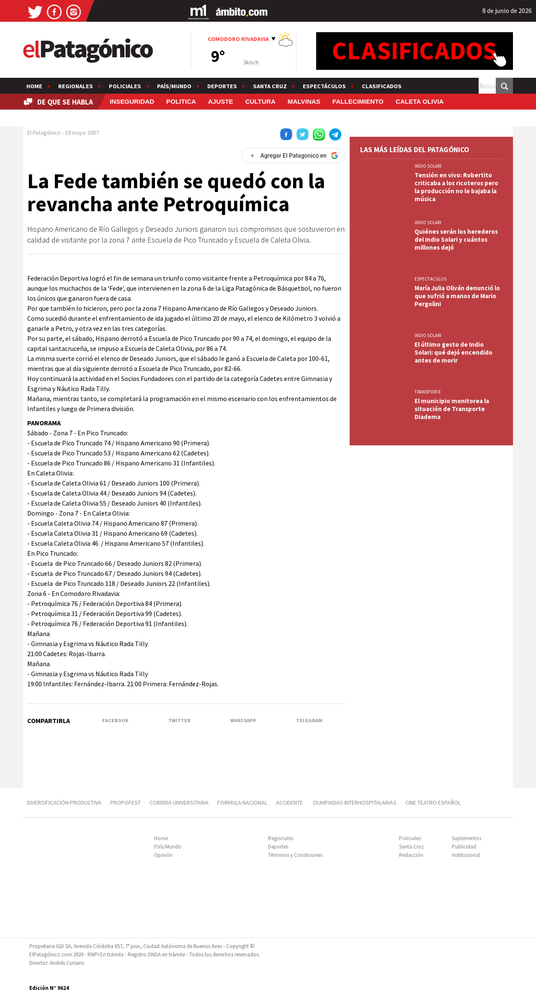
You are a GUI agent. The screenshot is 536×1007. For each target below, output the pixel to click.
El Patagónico (44, 132)
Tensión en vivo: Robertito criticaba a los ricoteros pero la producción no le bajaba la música (456, 187)
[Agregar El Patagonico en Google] (293, 155)
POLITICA (181, 101)
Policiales (125, 86)
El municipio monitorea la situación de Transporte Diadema (452, 409)
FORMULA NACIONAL (242, 802)
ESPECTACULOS (430, 279)
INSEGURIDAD (132, 101)
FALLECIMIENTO (358, 101)
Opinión (163, 855)
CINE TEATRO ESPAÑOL (433, 802)
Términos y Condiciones (295, 855)
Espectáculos (324, 86)
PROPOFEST (125, 802)
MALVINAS (304, 101)
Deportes (222, 86)
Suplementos (466, 838)
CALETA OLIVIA (420, 101)
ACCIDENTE (290, 802)
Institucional (466, 855)
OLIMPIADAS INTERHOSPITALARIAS (355, 802)
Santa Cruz (270, 86)
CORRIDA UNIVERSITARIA (179, 802)
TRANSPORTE (428, 392)
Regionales (75, 86)
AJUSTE (220, 101)
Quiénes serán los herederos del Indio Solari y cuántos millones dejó (456, 239)
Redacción (411, 855)
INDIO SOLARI (428, 166)
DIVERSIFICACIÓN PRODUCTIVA (64, 802)
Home (34, 86)
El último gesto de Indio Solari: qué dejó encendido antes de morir (453, 352)
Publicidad (464, 846)
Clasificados (382, 86)
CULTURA (260, 101)
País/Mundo (174, 86)
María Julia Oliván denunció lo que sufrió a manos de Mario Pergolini (457, 296)
